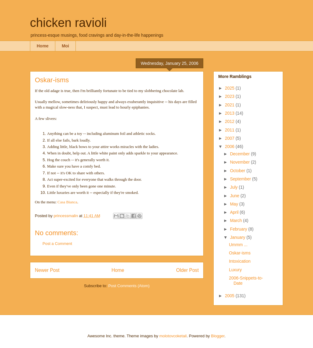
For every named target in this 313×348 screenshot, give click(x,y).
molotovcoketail (173, 336)
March (236, 220)
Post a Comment (57, 243)
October (238, 170)
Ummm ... (238, 244)
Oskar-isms (240, 252)
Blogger (217, 336)
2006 (230, 146)
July (234, 187)
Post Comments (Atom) (128, 285)
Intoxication (240, 261)
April (235, 212)
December (240, 153)
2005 (230, 295)
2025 (230, 88)
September (241, 178)
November (240, 162)
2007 (230, 138)
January (238, 237)
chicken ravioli (68, 22)
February (239, 229)
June (235, 195)
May (234, 204)
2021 (230, 104)
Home (43, 45)
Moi (65, 45)
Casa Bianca (67, 202)
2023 (230, 96)
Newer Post (47, 270)
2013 (230, 113)
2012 (230, 121)
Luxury (235, 269)
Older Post (187, 270)
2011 (230, 130)
